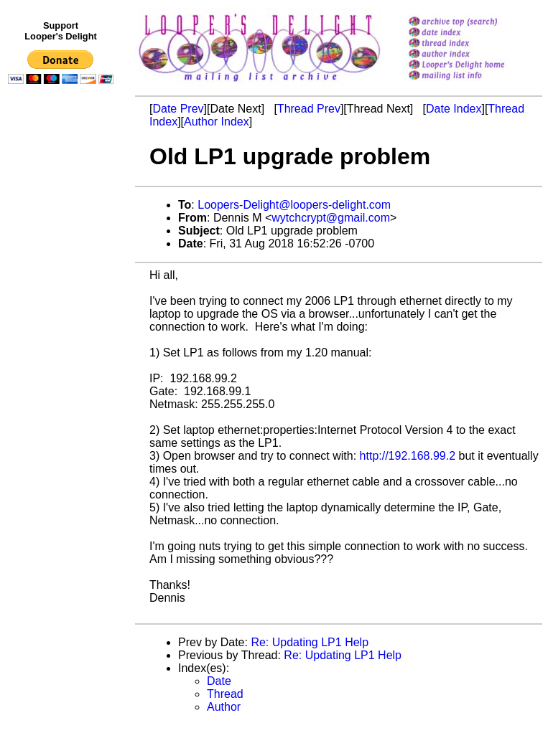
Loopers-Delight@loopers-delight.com (294, 205)
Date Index (453, 109)
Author (224, 707)
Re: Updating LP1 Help (309, 642)
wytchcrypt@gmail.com (330, 218)
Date (219, 681)
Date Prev (177, 109)
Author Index (216, 121)
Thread (225, 694)
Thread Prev (308, 109)
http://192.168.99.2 (407, 456)
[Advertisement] (63, 385)
